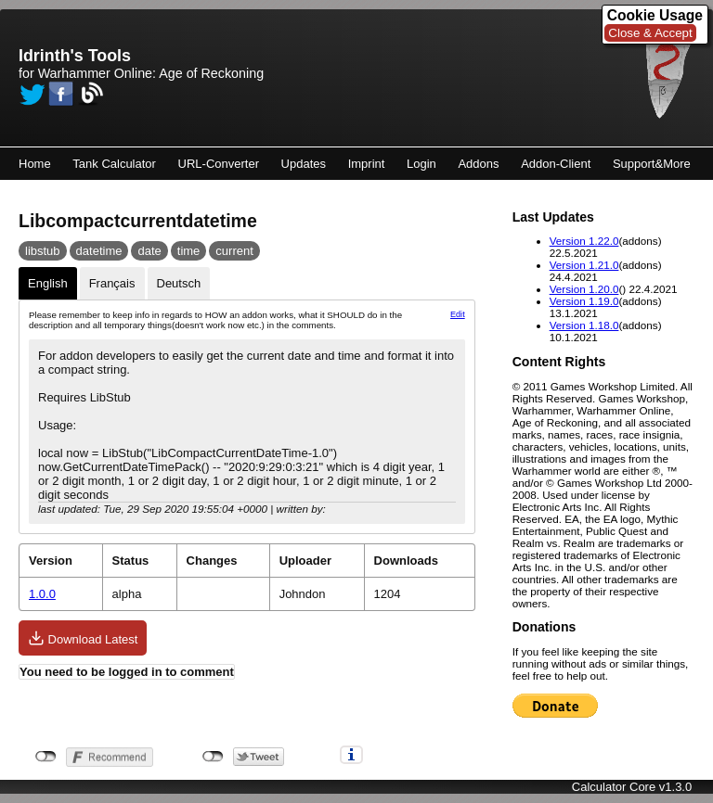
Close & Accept (650, 33)
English (48, 283)
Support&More (652, 164)
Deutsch (179, 283)
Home (35, 164)
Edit (457, 314)
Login (421, 164)
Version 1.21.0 (584, 265)
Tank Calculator (114, 164)
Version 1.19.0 (584, 301)
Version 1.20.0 (584, 289)
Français (112, 283)
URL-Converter (218, 164)
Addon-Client (555, 164)
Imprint (366, 164)
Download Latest (82, 638)
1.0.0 (42, 594)
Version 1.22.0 (584, 241)
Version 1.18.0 (584, 325)
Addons (478, 164)
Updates (303, 164)
